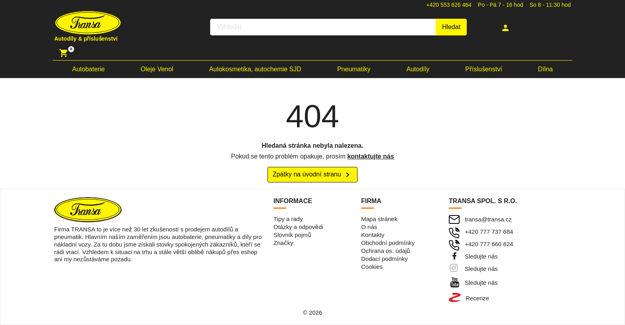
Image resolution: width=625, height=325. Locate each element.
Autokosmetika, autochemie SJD (255, 69)
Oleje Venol (157, 69)
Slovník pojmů (292, 234)
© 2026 (312, 312)
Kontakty (372, 234)
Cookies (372, 266)
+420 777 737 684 (489, 231)
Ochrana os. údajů (385, 250)
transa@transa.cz (488, 219)
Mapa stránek (379, 218)
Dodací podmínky (384, 258)
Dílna (545, 69)
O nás (369, 226)
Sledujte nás (481, 256)
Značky (283, 242)
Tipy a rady (288, 218)
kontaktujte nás (370, 156)
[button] (506, 28)
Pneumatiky (354, 69)
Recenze (477, 298)
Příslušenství (483, 69)
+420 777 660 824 (489, 244)
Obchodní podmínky (388, 242)
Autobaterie (88, 69)
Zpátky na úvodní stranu (312, 175)
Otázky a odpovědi (298, 226)
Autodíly (418, 69)
